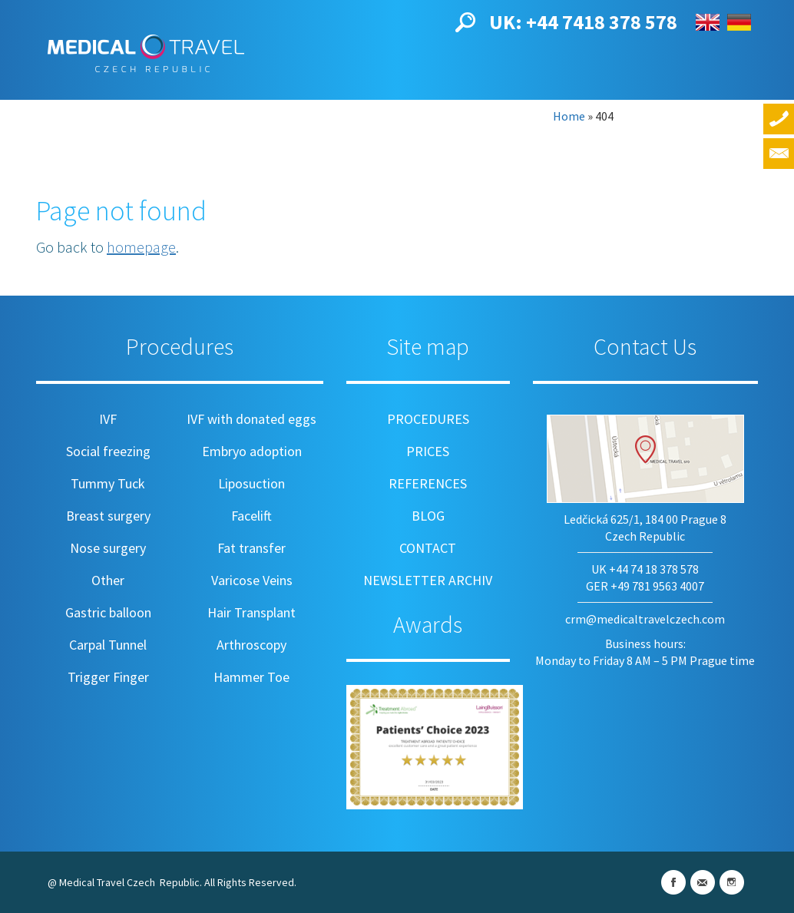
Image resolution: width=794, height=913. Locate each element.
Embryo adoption (252, 451)
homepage (141, 246)
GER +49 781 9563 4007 (645, 586)
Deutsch (739, 22)
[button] (465, 20)
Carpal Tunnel (108, 644)
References (355, 105)
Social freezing (108, 451)
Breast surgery (108, 515)
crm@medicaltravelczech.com (645, 619)
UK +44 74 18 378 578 (645, 569)
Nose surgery (108, 548)
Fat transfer (251, 548)
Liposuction (251, 483)
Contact (501, 105)
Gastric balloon (108, 612)
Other (107, 580)
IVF (108, 419)
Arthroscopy (251, 644)
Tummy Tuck (108, 483)
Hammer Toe (251, 677)
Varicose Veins (252, 580)
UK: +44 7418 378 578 (583, 22)
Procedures (185, 105)
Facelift (251, 515)
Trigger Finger (108, 677)
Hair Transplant (251, 612)
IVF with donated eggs (251, 419)
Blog (433, 105)
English (708, 22)
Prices (271, 105)
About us (90, 105)
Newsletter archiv (427, 580)
